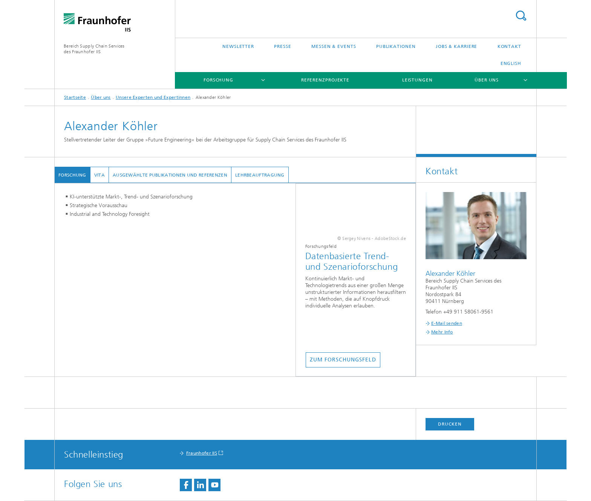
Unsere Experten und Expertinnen (153, 97)
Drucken (449, 424)
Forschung (218, 80)
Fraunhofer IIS (201, 453)
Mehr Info (442, 332)
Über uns (487, 80)
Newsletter (238, 46)
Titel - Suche (521, 15)
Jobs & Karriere (457, 46)
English (511, 63)
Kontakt (509, 46)
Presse (282, 46)
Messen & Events (333, 46)
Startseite (75, 97)
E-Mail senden (446, 323)
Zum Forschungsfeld (343, 360)
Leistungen (417, 80)
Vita (99, 175)
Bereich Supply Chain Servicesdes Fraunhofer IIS (94, 48)
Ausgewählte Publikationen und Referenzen (170, 175)
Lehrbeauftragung (260, 175)
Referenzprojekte (325, 80)
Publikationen (396, 46)
